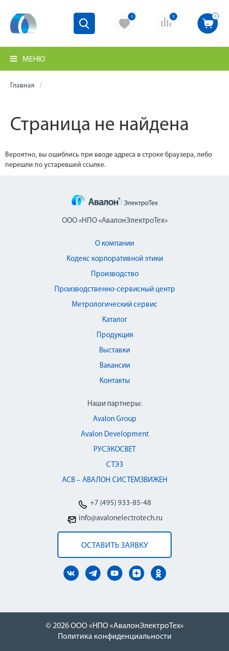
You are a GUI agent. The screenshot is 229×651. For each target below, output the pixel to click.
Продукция (114, 335)
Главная (22, 86)
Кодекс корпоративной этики (115, 259)
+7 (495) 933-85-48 (120, 503)
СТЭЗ (114, 465)
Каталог (114, 320)
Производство (115, 274)
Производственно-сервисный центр (114, 289)
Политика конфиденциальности (115, 637)
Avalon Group (115, 419)
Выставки (114, 350)
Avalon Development (115, 434)
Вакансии (115, 366)
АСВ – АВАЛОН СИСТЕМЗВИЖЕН (115, 480)
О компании (114, 244)
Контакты (115, 381)
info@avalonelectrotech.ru (120, 518)
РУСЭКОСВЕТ (114, 450)
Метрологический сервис (114, 305)
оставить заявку (114, 546)
